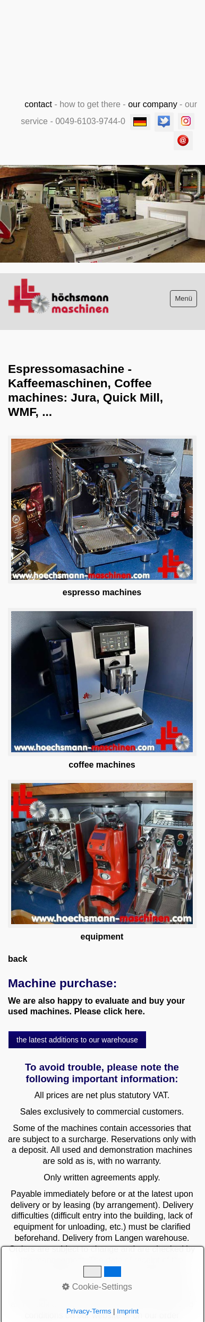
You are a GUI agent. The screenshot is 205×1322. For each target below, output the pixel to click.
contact (38, 104)
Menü (183, 298)
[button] (77, 1040)
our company (152, 104)
